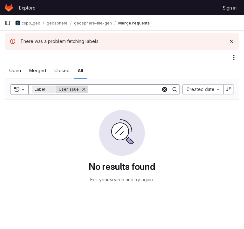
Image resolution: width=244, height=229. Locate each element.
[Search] (127, 89)
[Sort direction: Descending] (229, 89)
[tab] (15, 71)
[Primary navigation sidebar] (8, 23)
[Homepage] (8, 8)
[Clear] (164, 89)
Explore (27, 7)
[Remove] (84, 89)
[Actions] (234, 57)
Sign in (230, 7)
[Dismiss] (231, 41)
